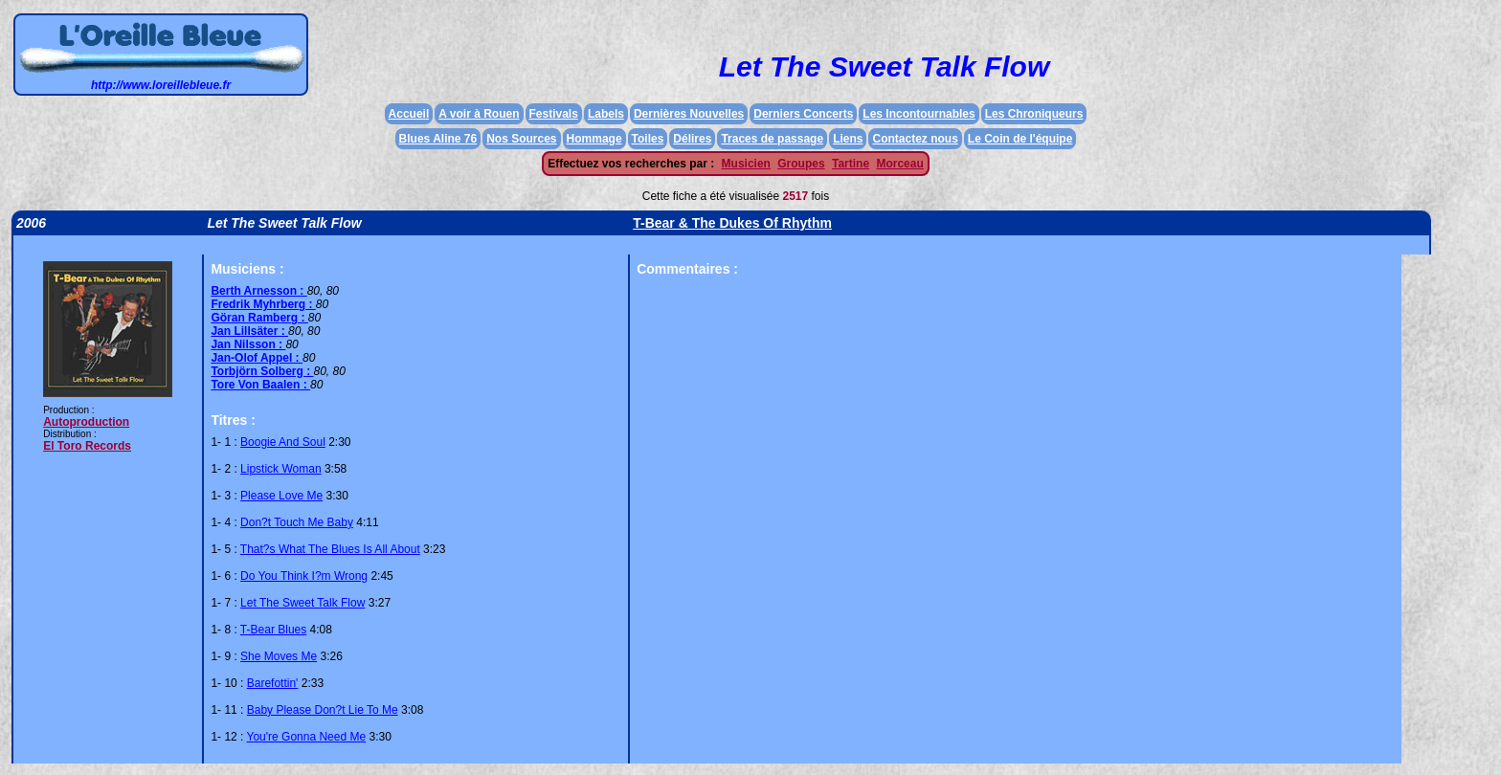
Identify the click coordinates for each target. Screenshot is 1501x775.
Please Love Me (281, 495)
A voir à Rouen (478, 114)
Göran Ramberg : (259, 317)
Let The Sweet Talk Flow (302, 602)
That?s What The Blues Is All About (330, 549)
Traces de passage (772, 138)
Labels (606, 114)
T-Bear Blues (273, 629)
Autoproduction (86, 422)
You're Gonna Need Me (307, 736)
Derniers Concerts (803, 114)
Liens (848, 138)
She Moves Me (278, 656)
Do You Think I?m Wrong (304, 576)
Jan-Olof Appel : (256, 358)
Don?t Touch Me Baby (296, 522)
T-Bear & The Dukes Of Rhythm (732, 223)
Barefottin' (273, 683)
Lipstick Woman (280, 469)
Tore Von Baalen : (260, 384)
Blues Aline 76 (438, 138)
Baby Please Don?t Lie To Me (322, 710)
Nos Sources (521, 138)
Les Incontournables (919, 114)
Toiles (648, 138)
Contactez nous (914, 138)
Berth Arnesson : (258, 291)
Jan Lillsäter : (249, 331)
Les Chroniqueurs (1034, 114)
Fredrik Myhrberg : (263, 304)
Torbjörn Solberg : (262, 371)
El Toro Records (87, 446)
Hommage (594, 138)
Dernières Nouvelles (689, 114)
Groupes (800, 163)
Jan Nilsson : (248, 344)
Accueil (409, 114)
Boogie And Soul (282, 442)
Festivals (553, 114)
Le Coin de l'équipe (1020, 138)
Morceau (899, 163)
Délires (692, 138)
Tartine (850, 163)
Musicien (746, 163)
